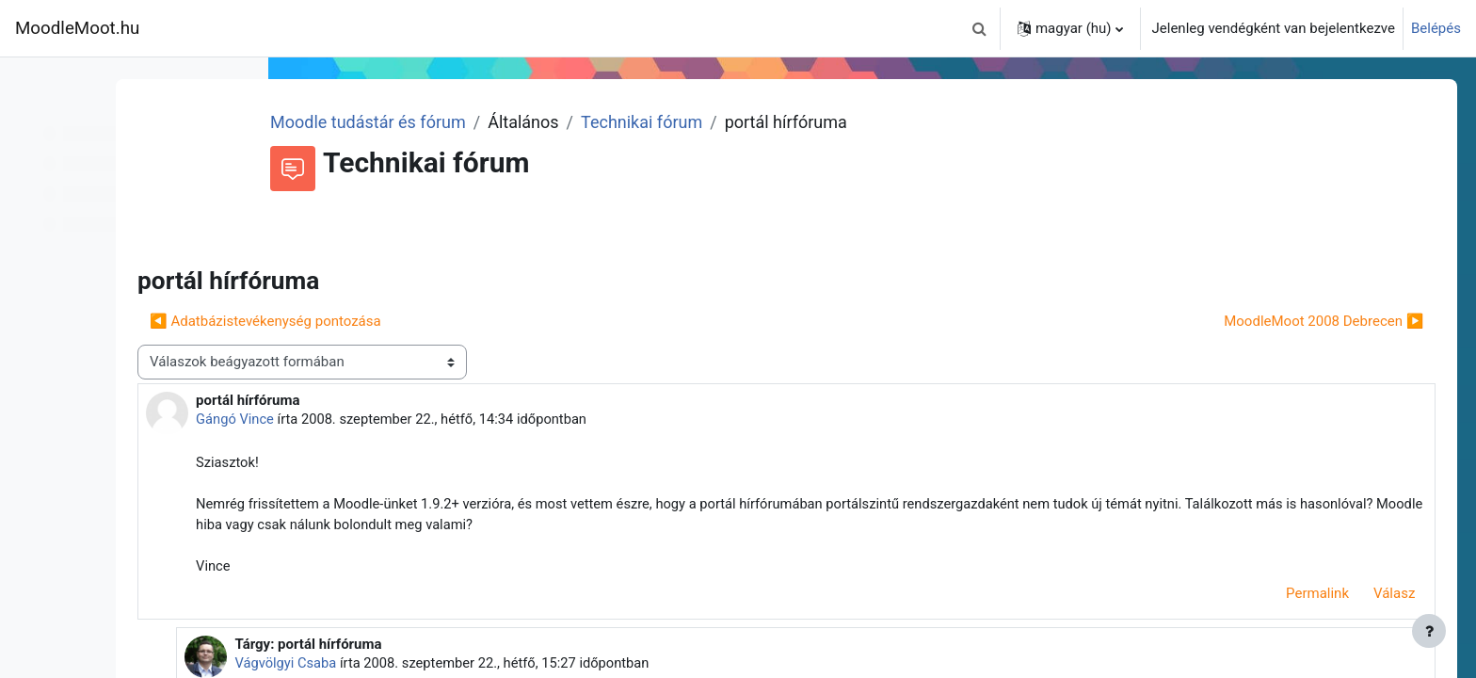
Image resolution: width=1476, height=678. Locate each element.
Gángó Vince (403, 419)
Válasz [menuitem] (1367, 597)
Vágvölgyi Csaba (448, 665)
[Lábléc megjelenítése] (1429, 631)
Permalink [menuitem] (1291, 597)
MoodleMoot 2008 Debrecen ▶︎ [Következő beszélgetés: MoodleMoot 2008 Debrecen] (1297, 321)
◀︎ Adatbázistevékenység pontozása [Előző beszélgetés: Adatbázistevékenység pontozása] (433, 321)
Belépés (1436, 28)
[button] (980, 28)
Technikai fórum (789, 122)
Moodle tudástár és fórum (516, 122)
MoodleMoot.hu (77, 28)
